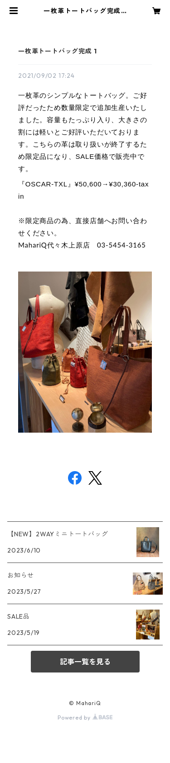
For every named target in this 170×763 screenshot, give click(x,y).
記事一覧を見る (85, 661)
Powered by (85, 717)
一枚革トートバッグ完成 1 (57, 51)
